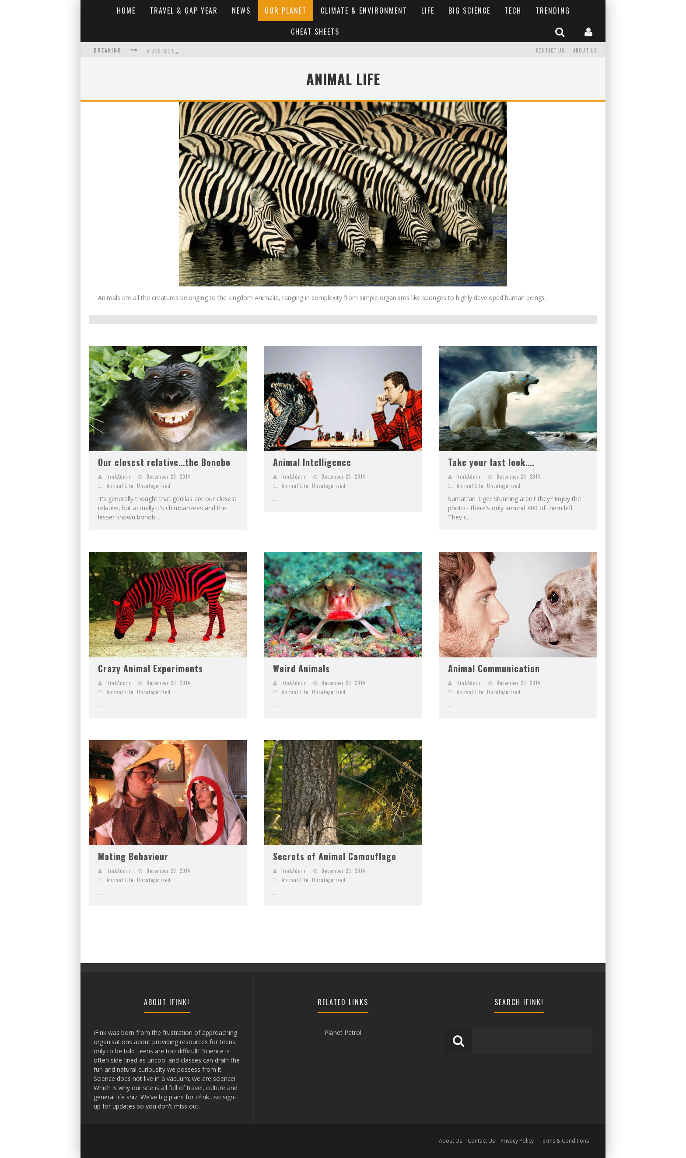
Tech (513, 10)
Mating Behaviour (133, 856)
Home (126, 10)
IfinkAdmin (119, 476)
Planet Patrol (343, 1032)
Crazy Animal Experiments (150, 668)
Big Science (469, 10)
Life (427, 10)
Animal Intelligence (312, 462)
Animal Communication (494, 668)
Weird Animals (301, 668)
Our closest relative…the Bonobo (164, 462)
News (241, 10)
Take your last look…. (491, 462)
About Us (585, 50)
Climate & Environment (364, 10)
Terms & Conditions (564, 1140)
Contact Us (550, 50)
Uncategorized (154, 485)
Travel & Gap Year (184, 10)
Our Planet (286, 10)
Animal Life (120, 485)
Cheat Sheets (315, 31)
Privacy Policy (517, 1140)
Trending (553, 10)
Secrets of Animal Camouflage (334, 856)
